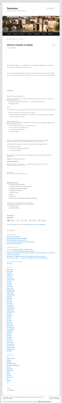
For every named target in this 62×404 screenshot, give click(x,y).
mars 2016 (9, 284)
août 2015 (9, 296)
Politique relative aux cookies (44, 401)
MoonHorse (10, 256)
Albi (8, 356)
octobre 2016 (10, 278)
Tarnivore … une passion (19, 33)
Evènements (10, 370)
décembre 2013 (10, 327)
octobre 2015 (10, 293)
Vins (8, 382)
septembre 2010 (11, 349)
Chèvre (24, 224)
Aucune (9, 360)
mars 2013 (9, 337)
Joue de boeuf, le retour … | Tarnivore (16, 258)
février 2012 (10, 340)
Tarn (8, 378)
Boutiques (50, 33)
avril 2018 (9, 273)
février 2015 (10, 303)
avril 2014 (9, 320)
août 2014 (9, 313)
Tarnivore (12, 8)
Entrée (28, 224)
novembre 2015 (10, 291)
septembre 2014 (11, 312)
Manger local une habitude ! (14, 236)
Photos (43, 33)
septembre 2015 (11, 295)
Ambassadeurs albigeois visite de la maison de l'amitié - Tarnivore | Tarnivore (26, 252)
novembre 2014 (10, 308)
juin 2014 (9, 317)
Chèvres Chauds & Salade (20, 45)
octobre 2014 (10, 310)
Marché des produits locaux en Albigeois (17, 238)
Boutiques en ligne (11, 363)
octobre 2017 (10, 274)
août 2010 (9, 351)
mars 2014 (9, 322)
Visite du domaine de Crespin (14, 243)
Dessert (9, 367)
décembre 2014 (10, 306)
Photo (8, 372)
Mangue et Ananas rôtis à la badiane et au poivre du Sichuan (30, 256)
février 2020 (10, 269)
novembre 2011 (10, 345)
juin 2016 (9, 281)
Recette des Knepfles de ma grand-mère (17, 240)
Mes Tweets (9, 263)
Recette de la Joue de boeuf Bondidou (38, 258)
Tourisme (9, 380)
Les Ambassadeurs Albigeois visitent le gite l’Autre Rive (21, 242)
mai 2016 (9, 283)
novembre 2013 (10, 329)
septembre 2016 (11, 279)
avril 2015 (9, 300)
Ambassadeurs (10, 358)
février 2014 (10, 323)
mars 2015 (9, 301)
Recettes (29, 33)
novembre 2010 (10, 347)
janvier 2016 (10, 288)
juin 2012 (9, 339)
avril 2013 (9, 335)
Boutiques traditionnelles (13, 365)
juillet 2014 (9, 315)
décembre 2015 (10, 290)
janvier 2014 (10, 325)
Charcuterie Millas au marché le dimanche (24, 251)
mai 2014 (9, 318)
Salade (31, 224)
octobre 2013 (10, 330)
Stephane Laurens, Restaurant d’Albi (23, 249)
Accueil (9, 33)
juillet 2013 (9, 332)
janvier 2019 (10, 271)
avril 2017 (9, 276)
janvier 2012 (10, 342)
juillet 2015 (9, 298)
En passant (9, 368)
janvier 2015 (10, 305)
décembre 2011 (10, 344)
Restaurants (37, 33)
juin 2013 (9, 334)
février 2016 (10, 286)
